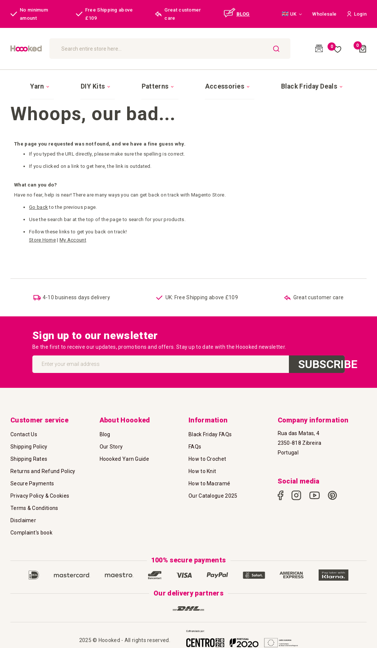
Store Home (42, 230)
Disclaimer (23, 511)
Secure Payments (32, 474)
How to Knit (202, 462)
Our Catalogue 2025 (212, 486)
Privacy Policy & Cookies (39, 486)
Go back (38, 198)
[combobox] (210, 48)
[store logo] (58, 48)
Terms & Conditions (34, 498)
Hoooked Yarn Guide (124, 449)
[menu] (188, 81)
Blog (105, 425)
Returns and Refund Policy (42, 462)
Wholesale (324, 14)
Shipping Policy (29, 437)
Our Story (111, 437)
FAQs (194, 437)
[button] (292, 14)
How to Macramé (209, 474)
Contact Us (23, 425)
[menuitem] (72, 81)
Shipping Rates (28, 449)
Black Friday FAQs (210, 425)
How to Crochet (207, 449)
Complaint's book (31, 523)
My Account (72, 230)
